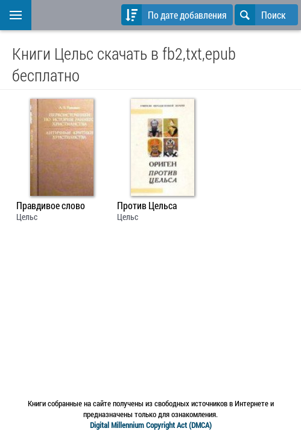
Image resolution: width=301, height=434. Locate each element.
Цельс (26, 216)
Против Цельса (147, 206)
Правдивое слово (50, 206)
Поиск (260, 14)
